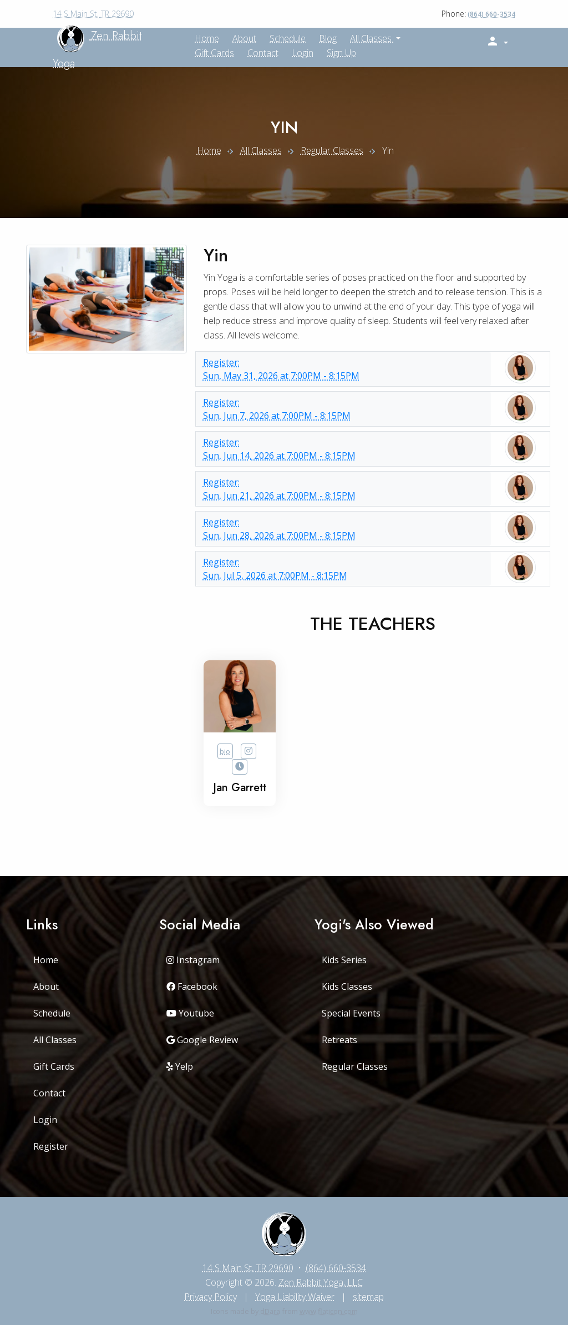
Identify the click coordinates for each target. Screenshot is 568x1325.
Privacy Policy (210, 1297)
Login (302, 53)
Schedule (288, 38)
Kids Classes (347, 986)
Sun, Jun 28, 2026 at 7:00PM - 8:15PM (343, 528)
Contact (262, 53)
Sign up (341, 53)
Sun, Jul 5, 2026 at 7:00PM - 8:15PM (343, 568)
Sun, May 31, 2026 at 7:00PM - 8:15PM (343, 369)
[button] (497, 41)
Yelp (179, 1066)
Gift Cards (214, 53)
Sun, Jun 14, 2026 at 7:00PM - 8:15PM (343, 449)
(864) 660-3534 (491, 14)
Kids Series (344, 960)
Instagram (193, 960)
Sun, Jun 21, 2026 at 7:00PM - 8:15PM (343, 489)
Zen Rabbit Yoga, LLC (320, 1282)
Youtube (190, 1013)
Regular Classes (332, 150)
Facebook (191, 986)
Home (209, 150)
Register (50, 1146)
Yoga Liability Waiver (294, 1297)
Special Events (351, 1013)
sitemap (368, 1297)
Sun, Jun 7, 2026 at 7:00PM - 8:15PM (343, 409)
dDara (270, 1311)
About (244, 38)
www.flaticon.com (329, 1311)
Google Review (202, 1040)
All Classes (372, 38)
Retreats (339, 1040)
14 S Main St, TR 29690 (93, 13)
